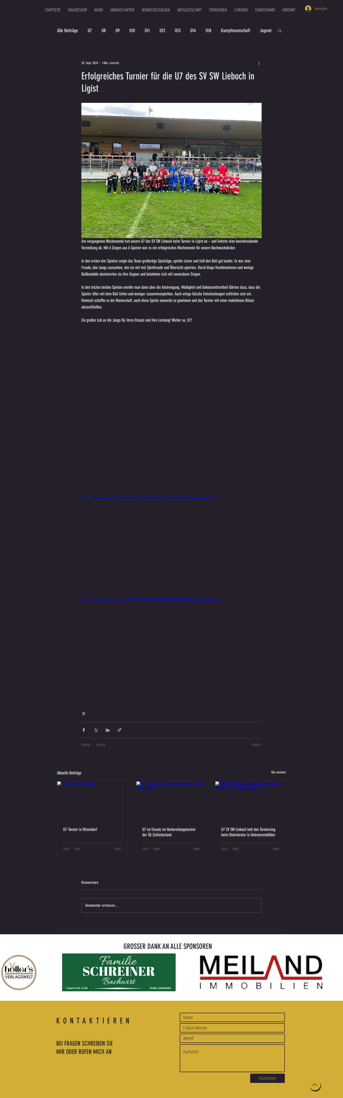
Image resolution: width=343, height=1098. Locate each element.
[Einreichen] (267, 1078)
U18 (208, 30)
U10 (132, 30)
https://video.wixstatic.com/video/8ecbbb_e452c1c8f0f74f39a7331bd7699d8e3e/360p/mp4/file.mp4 (149, 498)
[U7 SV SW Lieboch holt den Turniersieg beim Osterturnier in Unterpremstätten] (250, 801)
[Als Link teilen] (119, 730)
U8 (104, 30)
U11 (147, 30)
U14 (193, 30)
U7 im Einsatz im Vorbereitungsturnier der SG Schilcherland (169, 832)
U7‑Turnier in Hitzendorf (80, 829)
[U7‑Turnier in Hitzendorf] (92, 801)
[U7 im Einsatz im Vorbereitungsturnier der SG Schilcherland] (171, 801)
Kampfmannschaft (235, 30)
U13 (178, 30)
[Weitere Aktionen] (259, 63)
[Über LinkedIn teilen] (107, 730)
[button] (122, 10)
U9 (117, 30)
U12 (162, 30)
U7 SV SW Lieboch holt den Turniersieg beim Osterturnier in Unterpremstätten (248, 832)
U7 (90, 30)
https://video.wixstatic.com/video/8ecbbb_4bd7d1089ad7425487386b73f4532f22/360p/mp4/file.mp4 (150, 599)
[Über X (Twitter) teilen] (95, 730)
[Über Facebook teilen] (83, 730)
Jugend (265, 30)
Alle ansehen (278, 772)
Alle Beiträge (67, 30)
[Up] (315, 1084)
